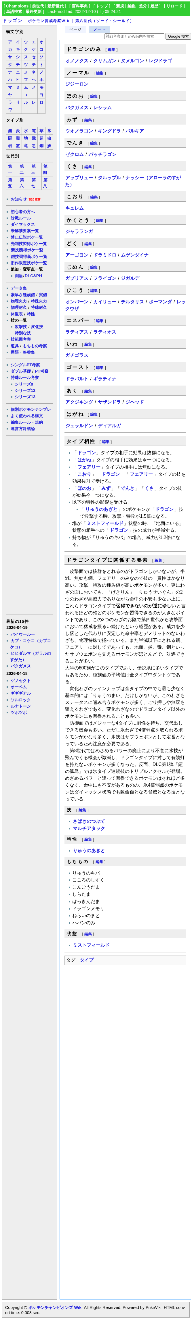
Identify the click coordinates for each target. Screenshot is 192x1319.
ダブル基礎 (21, 371)
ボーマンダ (160, 301)
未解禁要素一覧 (25, 230)
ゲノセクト (21, 680)
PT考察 (41, 371)
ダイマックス (23, 224)
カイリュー (104, 301)
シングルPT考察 (25, 365)
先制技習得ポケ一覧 (29, 243)
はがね (84, 459)
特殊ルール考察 (25, 377)
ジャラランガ (79, 231)
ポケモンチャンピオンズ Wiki (55, 1307)
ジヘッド (135, 402)
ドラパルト (76, 378)
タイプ (87, 960)
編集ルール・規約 (27, 422)
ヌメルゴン (132, 60)
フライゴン (104, 278)
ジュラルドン (79, 425)
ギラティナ (104, 378)
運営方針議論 (23, 428)
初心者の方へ (23, 211)
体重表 (17, 314)
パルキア (135, 130)
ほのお (84, 488)
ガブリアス (76, 278)
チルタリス (132, 301)
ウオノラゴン (79, 130)
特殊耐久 (39, 307)
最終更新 (34, 11)
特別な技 (23, 333)
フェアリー (88, 467)
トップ (102, 6)
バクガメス (21, 666)
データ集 (19, 288)
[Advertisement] (29, 524)
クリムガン (104, 60)
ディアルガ (109, 425)
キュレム (74, 208)
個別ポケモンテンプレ (31, 409)
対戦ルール (21, 218)
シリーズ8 (24, 384)
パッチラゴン (102, 154)
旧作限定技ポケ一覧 (29, 263)
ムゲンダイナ (135, 255)
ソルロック (21, 700)
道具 (15, 346)
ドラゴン (12, 20)
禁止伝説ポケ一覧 (27, 237)
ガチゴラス (76, 355)
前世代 (38, 6)
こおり (84, 474)
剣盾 (19, 276)
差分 (143, 6)
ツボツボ (19, 712)
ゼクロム (74, 154)
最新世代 (55, 6)
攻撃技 (21, 326)
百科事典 (80, 6)
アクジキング (79, 402)
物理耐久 (19, 307)
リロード (174, 6)
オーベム (19, 687)
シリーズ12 (25, 390)
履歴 (154, 6)
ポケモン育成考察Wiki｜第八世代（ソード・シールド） (81, 21)
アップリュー (79, 177)
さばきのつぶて (89, 821)
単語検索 (14, 11)
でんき (127, 488)
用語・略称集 (23, 352)
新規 (120, 6)
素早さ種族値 (23, 294)
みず (106, 488)
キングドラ (109, 130)
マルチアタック (89, 828)
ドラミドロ (104, 255)
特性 (31, 314)
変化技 (37, 326)
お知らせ (19, 199)
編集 (132, 6)
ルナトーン (21, 706)
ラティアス (76, 332)
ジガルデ (130, 278)
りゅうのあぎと (101, 509)
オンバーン (76, 301)
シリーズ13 (25, 396)
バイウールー (23, 634)
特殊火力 (39, 301)
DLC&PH (33, 276)
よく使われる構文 (27, 415)
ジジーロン (76, 84)
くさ (149, 488)
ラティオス (104, 332)
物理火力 (19, 301)
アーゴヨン (76, 255)
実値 (43, 294)
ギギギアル (21, 693)
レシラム (102, 107)
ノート (99, 29)
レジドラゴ (160, 60)
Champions (17, 6)
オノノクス (76, 60)
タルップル (109, 177)
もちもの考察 (35, 346)
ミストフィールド (105, 523)
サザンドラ (109, 402)
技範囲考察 (21, 339)
